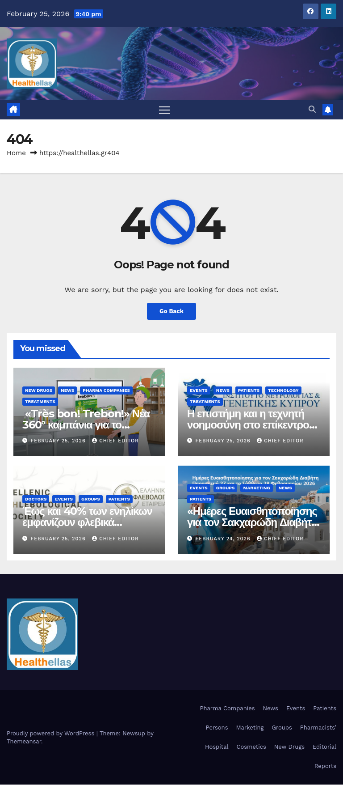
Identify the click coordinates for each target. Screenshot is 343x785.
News (67, 390)
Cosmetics (251, 747)
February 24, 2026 (224, 539)
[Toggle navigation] (165, 110)
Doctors (35, 499)
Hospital (216, 747)
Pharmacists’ (318, 728)
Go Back (171, 311)
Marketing (256, 488)
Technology (283, 390)
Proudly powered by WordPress (51, 733)
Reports (325, 766)
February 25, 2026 (59, 441)
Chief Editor (115, 441)
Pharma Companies (106, 390)
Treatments (40, 401)
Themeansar (24, 741)
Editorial (324, 747)
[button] (312, 110)
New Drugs (38, 390)
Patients (248, 390)
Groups (90, 499)
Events (199, 390)
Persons (217, 728)
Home (16, 153)
